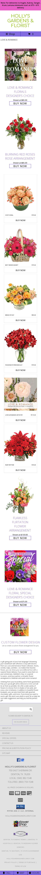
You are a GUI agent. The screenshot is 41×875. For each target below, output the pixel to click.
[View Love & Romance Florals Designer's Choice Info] (20, 65)
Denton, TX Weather (10, 851)
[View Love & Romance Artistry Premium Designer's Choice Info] (20, 394)
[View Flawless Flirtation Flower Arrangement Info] (20, 495)
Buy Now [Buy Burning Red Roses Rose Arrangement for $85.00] (20, 166)
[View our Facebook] (18, 761)
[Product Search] (21, 709)
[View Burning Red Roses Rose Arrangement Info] (20, 132)
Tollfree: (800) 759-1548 (20, 781)
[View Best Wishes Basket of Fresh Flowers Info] (20, 244)
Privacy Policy (10, 862)
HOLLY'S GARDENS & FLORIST (20, 21)
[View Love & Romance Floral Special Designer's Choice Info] (20, 566)
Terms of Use (20, 866)
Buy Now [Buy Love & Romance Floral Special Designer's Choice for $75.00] (20, 605)
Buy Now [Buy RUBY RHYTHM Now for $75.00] (20, 470)
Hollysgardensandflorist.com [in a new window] (20, 816)
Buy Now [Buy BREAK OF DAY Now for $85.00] (20, 320)
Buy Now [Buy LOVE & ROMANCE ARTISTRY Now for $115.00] (20, 420)
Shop (10, 34)
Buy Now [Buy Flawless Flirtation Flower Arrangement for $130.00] (20, 538)
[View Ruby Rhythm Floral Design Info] (20, 444)
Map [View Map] (20, 872)
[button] (20, 807)
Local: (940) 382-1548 (21, 778)
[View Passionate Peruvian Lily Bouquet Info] (20, 344)
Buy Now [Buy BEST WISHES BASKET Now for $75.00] (20, 270)
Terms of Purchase (27, 862)
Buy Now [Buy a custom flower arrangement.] (20, 652)
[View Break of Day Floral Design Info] (20, 294)
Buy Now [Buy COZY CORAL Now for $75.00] (20, 220)
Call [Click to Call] (6, 872)
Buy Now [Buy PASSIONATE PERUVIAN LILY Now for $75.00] (20, 370)
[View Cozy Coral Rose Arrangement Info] (20, 194)
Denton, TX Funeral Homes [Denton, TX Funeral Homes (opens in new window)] (14, 839)
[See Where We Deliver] (20, 722)
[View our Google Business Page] (22, 761)
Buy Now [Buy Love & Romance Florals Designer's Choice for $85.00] (20, 103)
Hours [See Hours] (34, 872)
